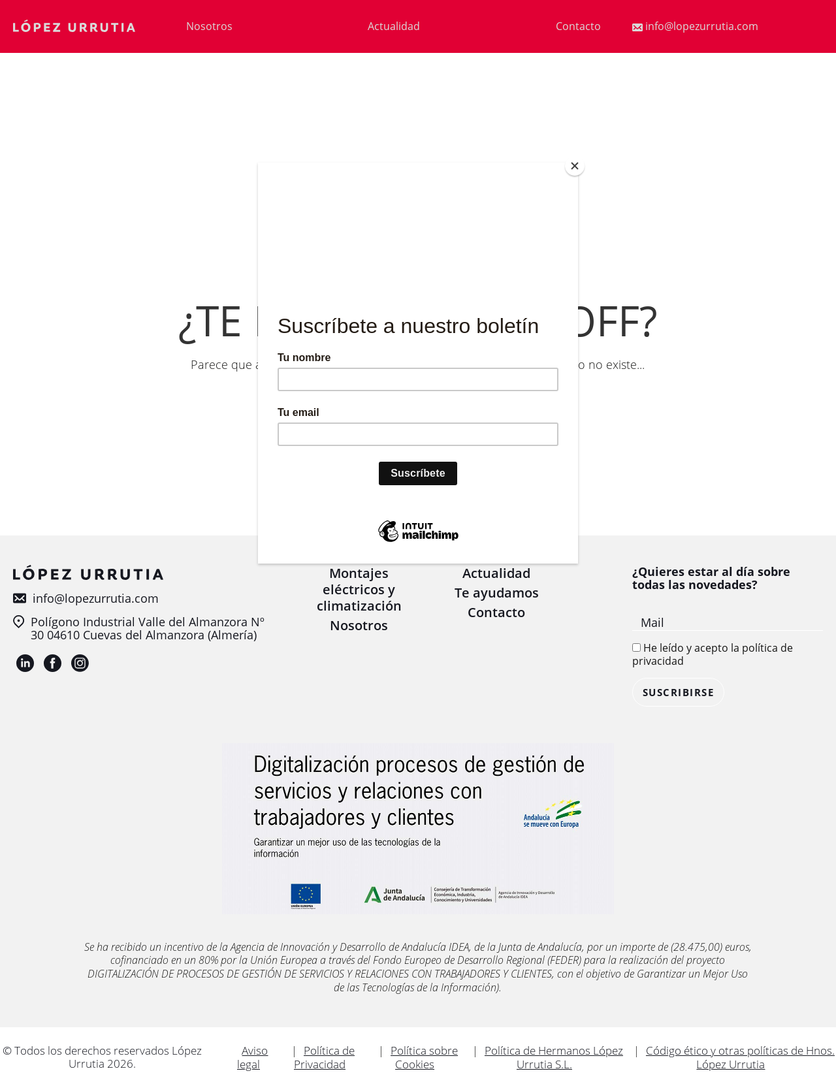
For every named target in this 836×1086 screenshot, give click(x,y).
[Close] (575, 166)
